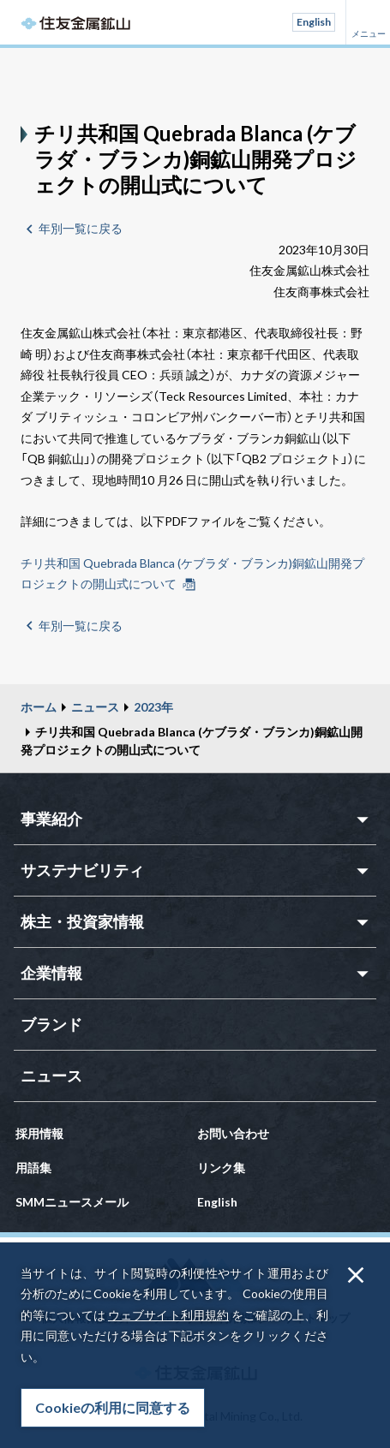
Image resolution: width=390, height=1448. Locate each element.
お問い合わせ (233, 1133)
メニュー (367, 22)
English (314, 21)
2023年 (153, 707)
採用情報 (39, 1133)
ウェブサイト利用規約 (168, 1315)
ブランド (51, 1024)
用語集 (33, 1167)
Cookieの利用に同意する (112, 1407)
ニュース (95, 707)
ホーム (39, 707)
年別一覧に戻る (81, 228)
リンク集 (221, 1167)
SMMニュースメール (72, 1202)
